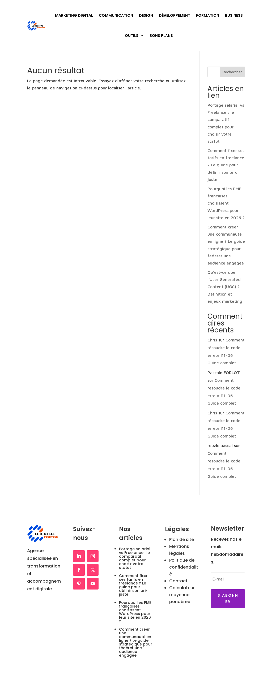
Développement (174, 15)
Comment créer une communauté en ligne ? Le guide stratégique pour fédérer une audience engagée (135, 642)
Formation (207, 15)
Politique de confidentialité (183, 567)
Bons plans (161, 35)
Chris (212, 339)
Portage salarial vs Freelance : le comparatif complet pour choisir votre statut (134, 558)
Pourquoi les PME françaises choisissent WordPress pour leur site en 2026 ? (226, 203)
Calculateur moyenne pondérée (182, 595)
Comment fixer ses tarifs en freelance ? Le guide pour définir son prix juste (225, 165)
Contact (178, 581)
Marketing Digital (74, 15)
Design (146, 15)
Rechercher (232, 72)
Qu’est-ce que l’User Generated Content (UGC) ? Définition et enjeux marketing (224, 287)
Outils (131, 35)
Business (234, 15)
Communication (116, 15)
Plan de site (181, 539)
